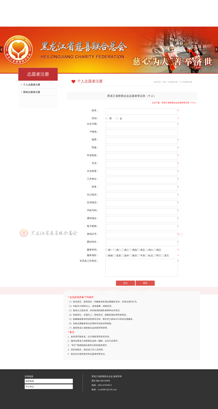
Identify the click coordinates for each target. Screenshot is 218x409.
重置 (145, 283)
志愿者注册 (153, 22)
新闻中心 (113, 22)
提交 (125, 283)
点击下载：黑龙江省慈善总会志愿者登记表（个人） (174, 103)
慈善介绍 (93, 22)
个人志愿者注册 (30, 84)
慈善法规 (133, 22)
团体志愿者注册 (30, 92)
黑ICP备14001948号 (101, 377)
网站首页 (73, 22)
